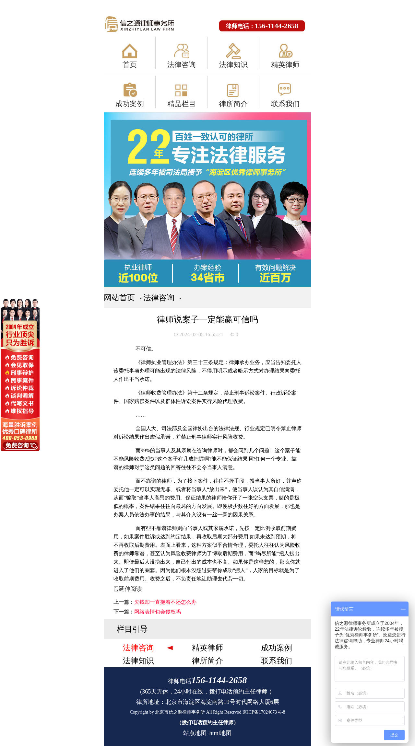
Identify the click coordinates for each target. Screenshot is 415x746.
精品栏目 (181, 104)
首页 (130, 65)
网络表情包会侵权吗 (157, 611)
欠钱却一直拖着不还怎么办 (165, 602)
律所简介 (233, 104)
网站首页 (119, 297)
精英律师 (285, 65)
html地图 (220, 733)
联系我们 (285, 104)
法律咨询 (181, 65)
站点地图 (195, 733)
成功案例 (129, 104)
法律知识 (233, 65)
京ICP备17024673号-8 (264, 712)
